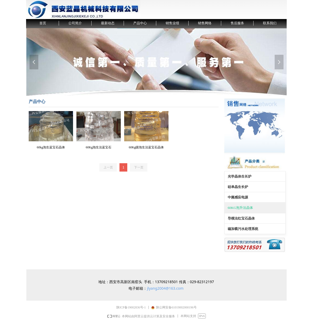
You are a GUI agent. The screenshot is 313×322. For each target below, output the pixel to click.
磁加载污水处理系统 (243, 229)
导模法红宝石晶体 (241, 218)
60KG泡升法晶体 (240, 208)
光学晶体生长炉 (239, 176)
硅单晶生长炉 (238, 187)
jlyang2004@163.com (165, 288)
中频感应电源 (238, 197)
